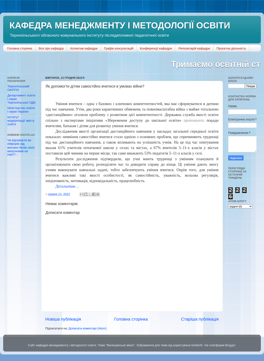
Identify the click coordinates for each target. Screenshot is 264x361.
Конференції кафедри (156, 48)
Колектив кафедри (84, 48)
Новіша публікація (63, 319)
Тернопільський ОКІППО (18, 88)
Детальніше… (67, 186)
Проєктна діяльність (231, 48)
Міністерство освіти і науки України (21, 109)
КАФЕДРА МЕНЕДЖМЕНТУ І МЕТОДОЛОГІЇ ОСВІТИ (119, 25)
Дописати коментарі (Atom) (87, 328)
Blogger (230, 345)
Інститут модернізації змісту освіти (20, 120)
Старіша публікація (200, 319)
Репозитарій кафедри (194, 48)
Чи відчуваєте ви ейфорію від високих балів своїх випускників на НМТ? (21, 147)
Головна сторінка (19, 48)
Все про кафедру (51, 48)
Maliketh (197, 345)
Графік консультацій (118, 48)
